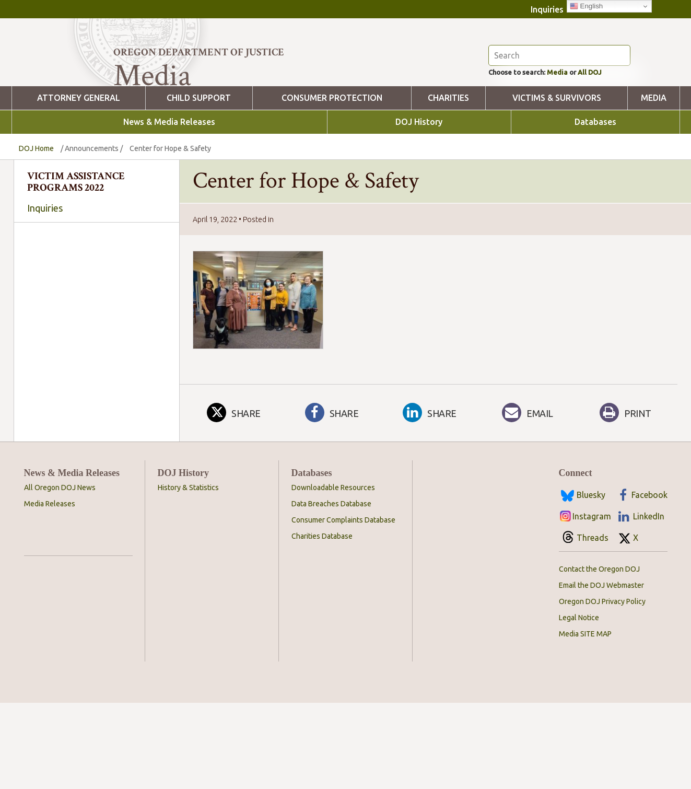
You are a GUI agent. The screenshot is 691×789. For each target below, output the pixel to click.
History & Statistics (188, 574)
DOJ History (418, 179)
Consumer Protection (332, 155)
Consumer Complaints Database (343, 606)
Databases (595, 179)
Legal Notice (579, 704)
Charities (448, 155)
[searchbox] (94, 358)
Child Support (199, 155)
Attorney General (78, 155)
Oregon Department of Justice (198, 52)
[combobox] (94, 358)
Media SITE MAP (585, 720)
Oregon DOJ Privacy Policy (602, 687)
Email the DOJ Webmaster (601, 671)
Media (572, 128)
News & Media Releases (169, 179)
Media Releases (49, 590)
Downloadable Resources (333, 574)
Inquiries (547, 9)
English (586, 6)
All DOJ (612, 128)
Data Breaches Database (331, 590)
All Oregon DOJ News (60, 574)
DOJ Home (36, 206)
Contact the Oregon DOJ (599, 655)
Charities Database (322, 622)
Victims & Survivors (556, 155)
